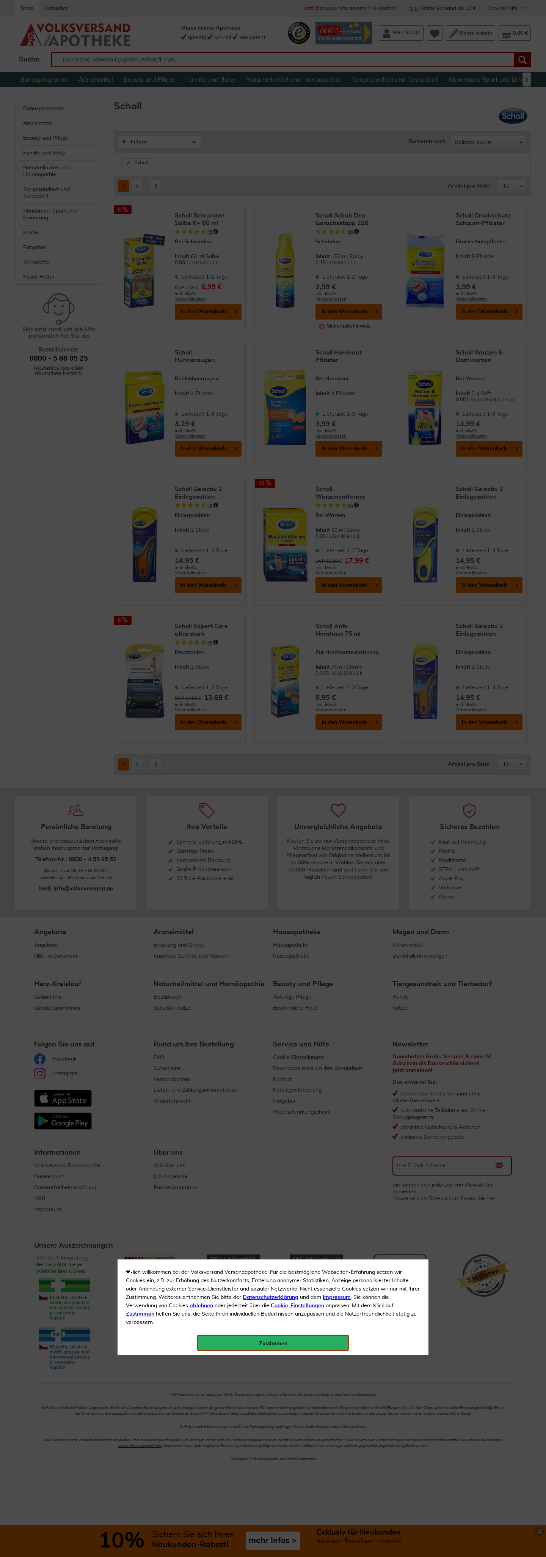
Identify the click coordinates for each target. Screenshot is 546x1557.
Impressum (337, 170)
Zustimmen (140, 187)
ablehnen (201, 178)
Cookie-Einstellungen (297, 178)
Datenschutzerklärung (270, 170)
